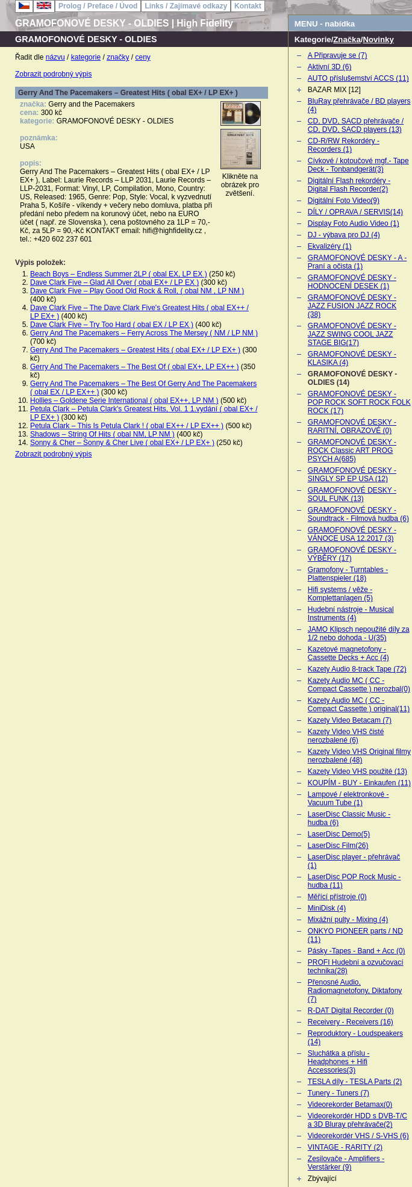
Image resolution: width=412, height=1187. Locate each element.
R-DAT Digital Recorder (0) (351, 1010)
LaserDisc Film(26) (338, 845)
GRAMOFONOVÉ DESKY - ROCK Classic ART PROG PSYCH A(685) (352, 450)
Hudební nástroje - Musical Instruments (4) (351, 613)
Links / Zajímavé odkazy (186, 6)
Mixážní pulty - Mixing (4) (348, 919)
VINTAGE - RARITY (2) (345, 1147)
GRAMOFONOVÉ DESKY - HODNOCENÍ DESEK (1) (352, 281)
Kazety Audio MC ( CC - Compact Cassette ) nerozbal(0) (359, 684)
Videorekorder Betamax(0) (350, 1104)
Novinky (378, 39)
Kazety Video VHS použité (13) (357, 771)
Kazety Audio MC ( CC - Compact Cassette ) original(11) (359, 704)
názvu (55, 57)
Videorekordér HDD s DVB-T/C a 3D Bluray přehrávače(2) (357, 1120)
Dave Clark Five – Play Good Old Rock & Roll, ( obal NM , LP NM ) (137, 291)
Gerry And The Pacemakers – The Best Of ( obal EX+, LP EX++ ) (134, 367)
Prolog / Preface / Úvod (97, 6)
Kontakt (247, 6)
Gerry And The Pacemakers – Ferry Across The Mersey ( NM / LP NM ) (144, 333)
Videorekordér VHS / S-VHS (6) (358, 1136)
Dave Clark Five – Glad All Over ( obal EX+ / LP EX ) (114, 282)
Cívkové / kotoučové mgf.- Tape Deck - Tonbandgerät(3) (358, 165)
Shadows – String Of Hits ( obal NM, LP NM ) (102, 434)
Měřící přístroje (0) (337, 897)
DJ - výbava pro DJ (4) (344, 235)
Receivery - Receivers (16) (350, 1022)
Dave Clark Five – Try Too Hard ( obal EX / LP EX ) (111, 324)
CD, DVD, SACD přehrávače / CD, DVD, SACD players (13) (356, 125)
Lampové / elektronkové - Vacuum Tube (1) (348, 798)
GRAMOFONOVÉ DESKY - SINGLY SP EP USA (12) (352, 474)
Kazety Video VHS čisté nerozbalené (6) (346, 735)
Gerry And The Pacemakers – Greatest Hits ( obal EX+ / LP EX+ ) (135, 350)
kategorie (86, 57)
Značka (346, 39)
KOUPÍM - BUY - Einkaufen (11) (359, 783)
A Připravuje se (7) (337, 55)
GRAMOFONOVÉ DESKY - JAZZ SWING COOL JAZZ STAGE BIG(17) (352, 334)
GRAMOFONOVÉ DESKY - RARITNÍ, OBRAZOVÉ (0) (352, 426)
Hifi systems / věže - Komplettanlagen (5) (340, 593)
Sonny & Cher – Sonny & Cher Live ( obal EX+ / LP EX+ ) (122, 442)
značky (118, 57)
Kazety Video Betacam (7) (350, 720)
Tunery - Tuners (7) (338, 1093)
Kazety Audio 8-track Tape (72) (357, 669)
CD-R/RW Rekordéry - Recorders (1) (343, 145)
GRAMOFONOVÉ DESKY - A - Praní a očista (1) (357, 262)
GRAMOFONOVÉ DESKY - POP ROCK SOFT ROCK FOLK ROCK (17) (359, 402)
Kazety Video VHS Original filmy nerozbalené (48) (359, 755)
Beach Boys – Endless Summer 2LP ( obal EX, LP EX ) (118, 274)
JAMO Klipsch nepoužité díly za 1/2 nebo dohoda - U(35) (359, 633)
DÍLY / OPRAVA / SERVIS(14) (355, 212)
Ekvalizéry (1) (330, 246)
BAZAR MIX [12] (334, 90)
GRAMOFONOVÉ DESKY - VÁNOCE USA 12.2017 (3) (352, 534)
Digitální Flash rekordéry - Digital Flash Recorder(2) (349, 184)
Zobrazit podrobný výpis (53, 74)
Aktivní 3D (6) (330, 67)
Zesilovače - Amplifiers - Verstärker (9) (346, 1162)
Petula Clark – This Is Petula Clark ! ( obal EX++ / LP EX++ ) (126, 426)
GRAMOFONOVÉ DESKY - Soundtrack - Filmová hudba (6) (358, 514)
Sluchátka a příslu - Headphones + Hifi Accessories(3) (339, 1061)
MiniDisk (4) (327, 908)
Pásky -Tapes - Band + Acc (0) (356, 951)
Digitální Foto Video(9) (343, 200)
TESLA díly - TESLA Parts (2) (355, 1081)
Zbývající (322, 1178)
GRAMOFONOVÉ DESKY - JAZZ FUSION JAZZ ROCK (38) (352, 306)
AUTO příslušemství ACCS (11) (358, 78)
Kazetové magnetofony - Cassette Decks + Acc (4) (348, 653)
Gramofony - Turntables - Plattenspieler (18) (348, 573)
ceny (143, 57)
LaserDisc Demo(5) (339, 834)
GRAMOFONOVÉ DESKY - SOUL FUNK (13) (352, 494)
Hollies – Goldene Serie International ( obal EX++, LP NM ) (124, 400)
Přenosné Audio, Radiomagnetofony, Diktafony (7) (355, 990)
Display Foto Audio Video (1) (353, 223)
